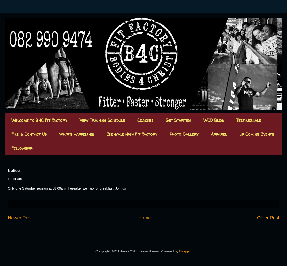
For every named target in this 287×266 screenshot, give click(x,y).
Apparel (219, 134)
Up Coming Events (256, 134)
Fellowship (21, 148)
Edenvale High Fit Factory (131, 134)
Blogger (184, 251)
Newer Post (20, 217)
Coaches (145, 120)
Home (144, 217)
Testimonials (248, 120)
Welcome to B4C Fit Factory (39, 120)
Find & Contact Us (29, 134)
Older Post (268, 217)
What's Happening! (76, 134)
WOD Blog (213, 120)
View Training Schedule (102, 120)
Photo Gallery (184, 134)
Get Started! (178, 120)
